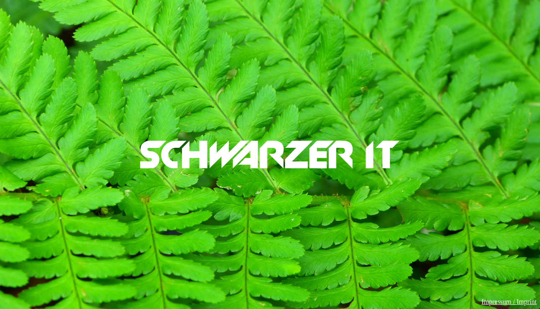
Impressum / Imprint (509, 301)
